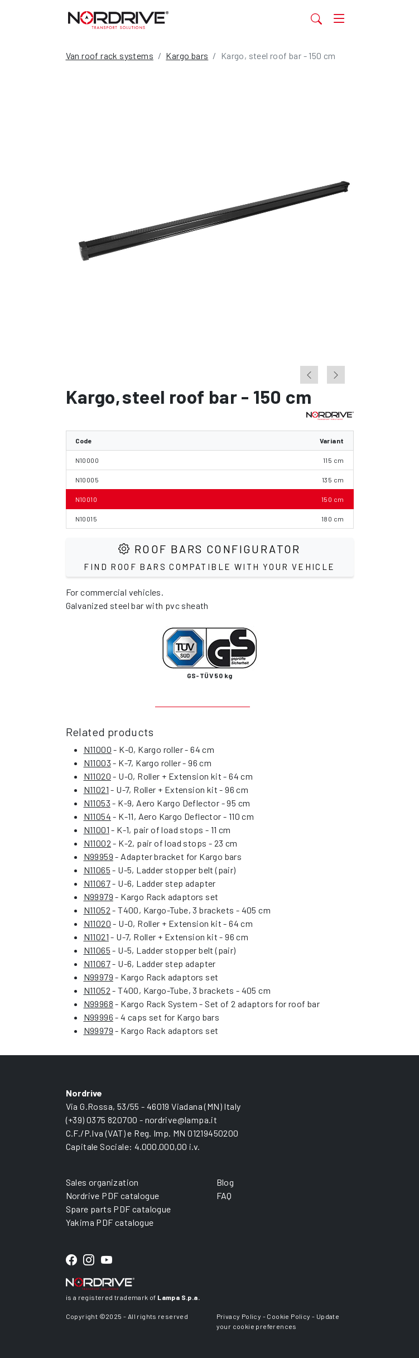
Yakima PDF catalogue (110, 1222)
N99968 (98, 1003)
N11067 (97, 883)
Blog (225, 1182)
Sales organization (102, 1182)
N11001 (96, 829)
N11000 (98, 749)
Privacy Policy (239, 1316)
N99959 (98, 856)
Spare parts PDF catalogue (118, 1209)
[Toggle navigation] (339, 18)
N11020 (97, 776)
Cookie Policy (288, 1316)
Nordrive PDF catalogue (113, 1195)
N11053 (97, 803)
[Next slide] (336, 375)
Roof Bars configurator (209, 557)
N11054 (97, 816)
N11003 (97, 762)
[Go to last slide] (309, 375)
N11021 (96, 789)
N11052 (97, 910)
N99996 (98, 1017)
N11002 (97, 843)
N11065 (97, 869)
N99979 (98, 896)
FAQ (224, 1195)
